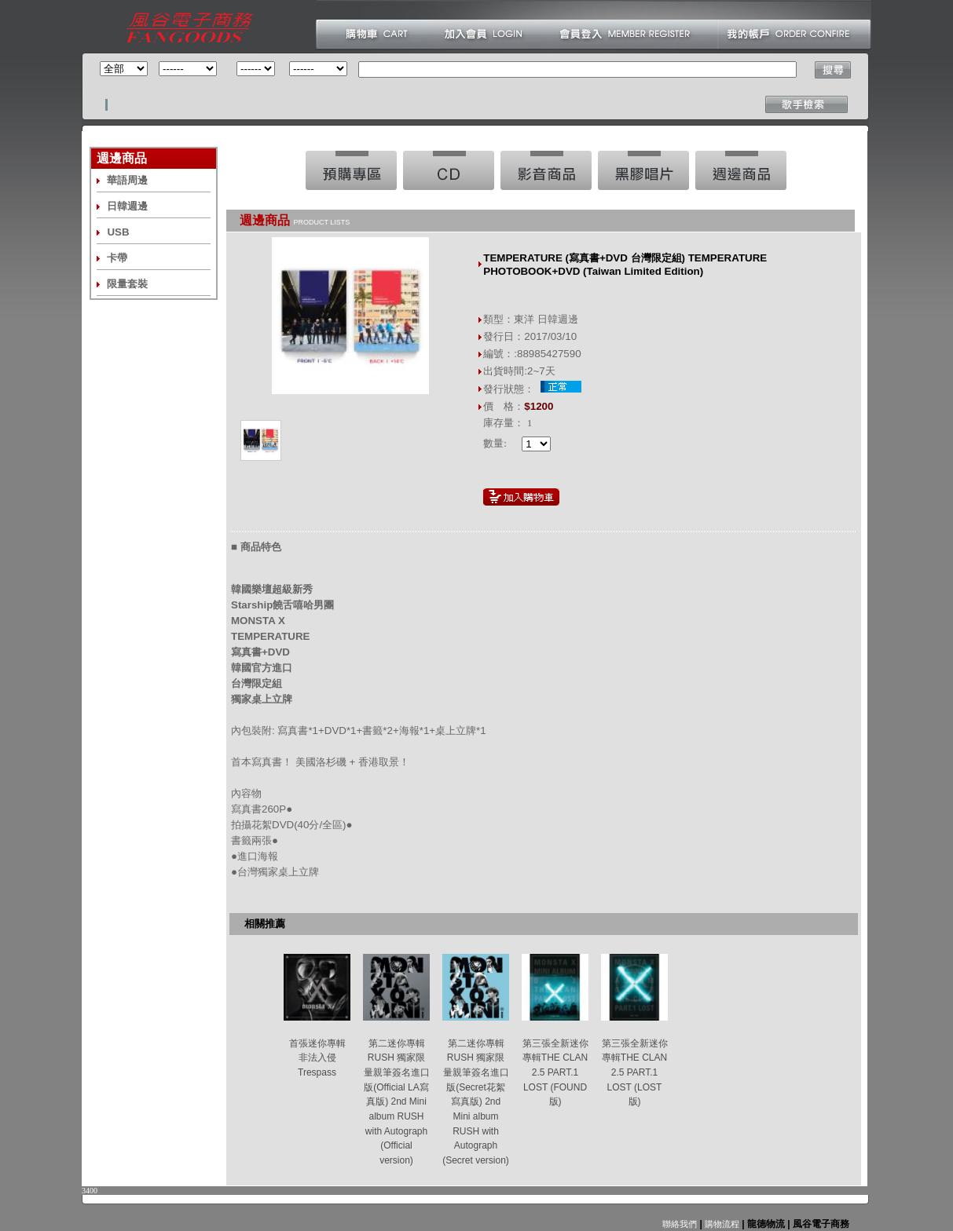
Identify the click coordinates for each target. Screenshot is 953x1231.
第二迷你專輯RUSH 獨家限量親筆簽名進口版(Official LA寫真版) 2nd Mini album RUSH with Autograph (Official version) (397, 1102)
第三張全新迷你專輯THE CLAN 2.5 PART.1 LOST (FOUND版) (555, 1073)
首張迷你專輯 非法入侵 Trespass (317, 1058)
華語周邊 (127, 180)
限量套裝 (127, 284)
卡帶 (117, 258)
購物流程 (720, 1224)
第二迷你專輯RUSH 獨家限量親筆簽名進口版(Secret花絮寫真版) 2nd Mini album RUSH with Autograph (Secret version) (475, 1102)
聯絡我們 (679, 1224)
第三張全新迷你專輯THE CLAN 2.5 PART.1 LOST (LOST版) (635, 1073)
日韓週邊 (127, 206)
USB (118, 232)
